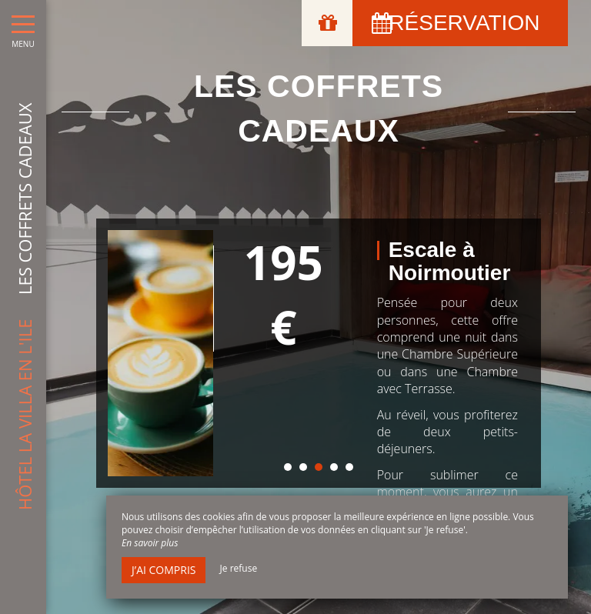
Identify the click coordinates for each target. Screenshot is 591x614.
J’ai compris (163, 569)
